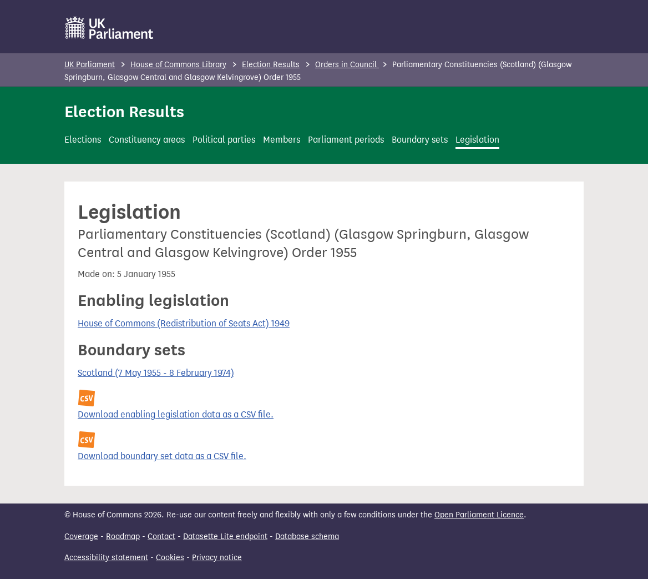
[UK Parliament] (109, 28)
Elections (82, 139)
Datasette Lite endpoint (225, 536)
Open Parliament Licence (479, 515)
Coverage (81, 536)
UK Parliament (89, 64)
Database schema (307, 536)
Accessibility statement (106, 557)
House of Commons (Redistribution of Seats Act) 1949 (184, 323)
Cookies (170, 557)
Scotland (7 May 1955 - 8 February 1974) (156, 372)
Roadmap (123, 536)
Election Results (271, 64)
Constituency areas (147, 139)
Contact (161, 536)
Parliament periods (346, 139)
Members (281, 139)
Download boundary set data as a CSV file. (162, 456)
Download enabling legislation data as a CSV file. (176, 414)
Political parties (224, 139)
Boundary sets (420, 139)
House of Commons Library (178, 64)
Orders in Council (347, 64)
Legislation (477, 139)
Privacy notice (217, 557)
